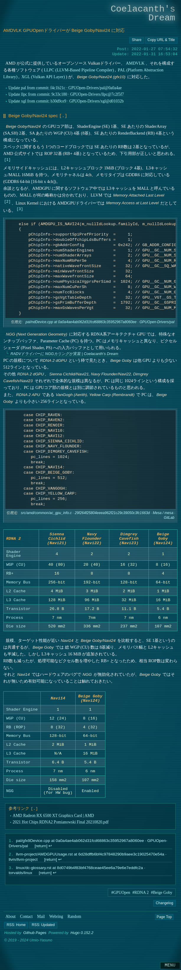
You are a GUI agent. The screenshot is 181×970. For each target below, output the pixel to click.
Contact (26, 923)
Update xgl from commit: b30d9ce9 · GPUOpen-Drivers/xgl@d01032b (65, 101)
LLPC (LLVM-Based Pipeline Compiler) (79, 70)
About (11, 923)
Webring (56, 923)
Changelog (164, 910)
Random (74, 923)
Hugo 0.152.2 (82, 940)
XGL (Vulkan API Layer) (43, 76)
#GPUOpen (120, 899)
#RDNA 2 (140, 899)
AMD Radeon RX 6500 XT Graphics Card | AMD (53, 821)
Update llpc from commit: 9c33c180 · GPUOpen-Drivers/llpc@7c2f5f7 (66, 94)
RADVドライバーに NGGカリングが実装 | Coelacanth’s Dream (64, 353)
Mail (41, 923)
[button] (16, 932)
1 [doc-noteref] (7, 158)
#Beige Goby (161, 899)
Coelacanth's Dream (143, 13)
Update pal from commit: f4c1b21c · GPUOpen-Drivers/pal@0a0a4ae (65, 88)
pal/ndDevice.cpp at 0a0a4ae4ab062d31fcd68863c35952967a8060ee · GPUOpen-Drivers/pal (99, 322)
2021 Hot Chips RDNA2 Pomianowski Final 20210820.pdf (61, 827)
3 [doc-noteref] (20, 208)
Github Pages (34, 940)
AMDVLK (135, 63)
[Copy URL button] (136, 40)
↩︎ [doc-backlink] (50, 852)
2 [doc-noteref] (7, 200)
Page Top (164, 924)
